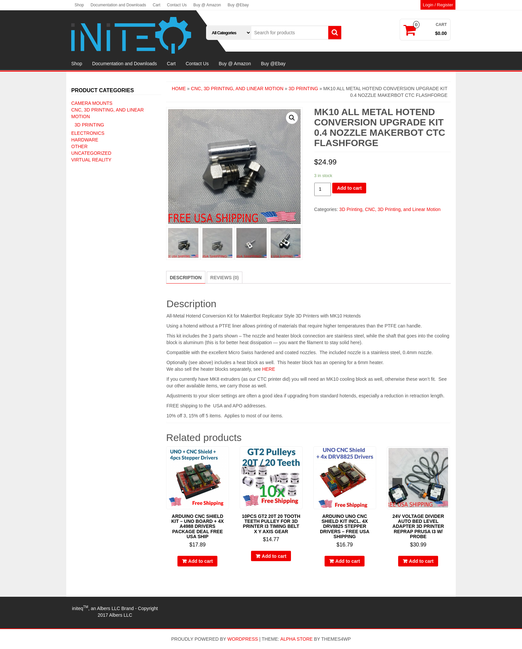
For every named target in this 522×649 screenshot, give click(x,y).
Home (179, 88)
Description (186, 277)
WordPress (242, 639)
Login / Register (438, 4)
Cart (156, 5)
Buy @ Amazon (207, 5)
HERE (268, 369)
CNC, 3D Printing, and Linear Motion (237, 88)
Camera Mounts (92, 103)
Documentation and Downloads (118, 5)
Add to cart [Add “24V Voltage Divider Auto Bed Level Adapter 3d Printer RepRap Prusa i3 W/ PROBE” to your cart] (421, 561)
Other (79, 146)
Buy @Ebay (238, 5)
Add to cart (349, 188)
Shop (79, 5)
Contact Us (176, 5)
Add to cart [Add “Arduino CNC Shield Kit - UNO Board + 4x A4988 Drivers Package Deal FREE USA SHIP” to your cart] (200, 561)
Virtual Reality (91, 159)
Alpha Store (296, 639)
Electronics (88, 133)
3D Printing (89, 124)
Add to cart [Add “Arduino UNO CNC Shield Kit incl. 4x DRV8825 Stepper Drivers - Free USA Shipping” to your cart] (347, 561)
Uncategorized (91, 153)
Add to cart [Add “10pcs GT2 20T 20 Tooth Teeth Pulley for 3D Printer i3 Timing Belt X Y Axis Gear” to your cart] (274, 556)
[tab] (185, 277)
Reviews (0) (224, 277)
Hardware (84, 139)
